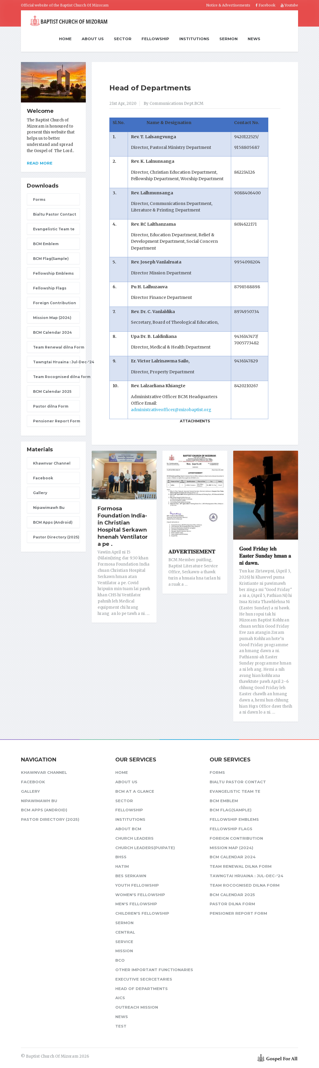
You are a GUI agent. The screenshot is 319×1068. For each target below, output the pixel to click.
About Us (93, 38)
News (254, 38)
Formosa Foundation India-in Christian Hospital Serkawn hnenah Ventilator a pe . (123, 526)
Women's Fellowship (140, 894)
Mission (124, 950)
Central (125, 932)
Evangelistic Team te (54, 229)
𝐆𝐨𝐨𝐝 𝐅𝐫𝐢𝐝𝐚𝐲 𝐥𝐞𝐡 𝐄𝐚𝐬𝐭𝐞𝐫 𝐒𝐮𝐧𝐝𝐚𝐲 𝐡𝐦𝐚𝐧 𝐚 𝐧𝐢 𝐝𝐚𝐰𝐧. (265, 556)
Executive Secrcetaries (143, 979)
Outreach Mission (136, 1007)
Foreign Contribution (54, 303)
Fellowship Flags (49, 288)
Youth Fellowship (137, 885)
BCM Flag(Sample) (51, 258)
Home (65, 39)
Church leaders (134, 838)
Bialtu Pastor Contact (54, 214)
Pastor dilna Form (50, 406)
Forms (39, 199)
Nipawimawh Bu (49, 507)
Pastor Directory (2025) (56, 537)
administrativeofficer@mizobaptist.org (171, 409)
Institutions (194, 38)
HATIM (122, 866)
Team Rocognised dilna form (56, 377)
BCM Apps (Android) (53, 522)
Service (124, 941)
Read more (39, 163)
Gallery (40, 493)
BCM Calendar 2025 (52, 391)
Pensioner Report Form (56, 421)
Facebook (265, 5)
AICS (120, 997)
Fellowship (155, 38)
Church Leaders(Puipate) (145, 847)
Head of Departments (150, 88)
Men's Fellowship (136, 903)
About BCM (128, 828)
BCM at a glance (134, 791)
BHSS (120, 856)
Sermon (228, 38)
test (120, 1026)
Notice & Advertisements (228, 5)
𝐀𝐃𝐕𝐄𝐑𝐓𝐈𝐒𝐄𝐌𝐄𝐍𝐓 (191, 551)
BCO (120, 960)
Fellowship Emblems (53, 273)
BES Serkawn (130, 875)
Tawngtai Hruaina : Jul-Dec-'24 (56, 362)
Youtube (289, 5)
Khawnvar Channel (51, 463)
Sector (122, 38)
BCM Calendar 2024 (52, 332)
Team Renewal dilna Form (56, 347)
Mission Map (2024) (52, 317)
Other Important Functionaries (154, 969)
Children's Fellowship (142, 913)
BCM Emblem (46, 244)
